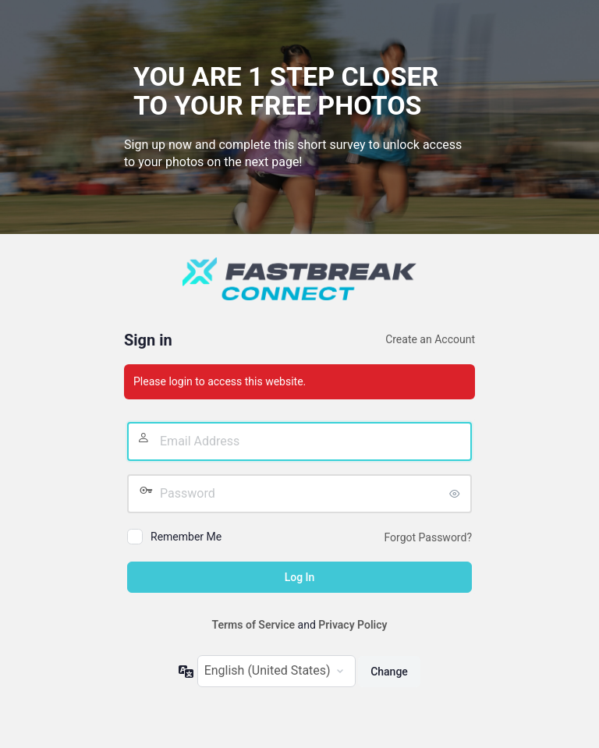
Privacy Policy (352, 625)
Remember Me (186, 536)
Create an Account (430, 339)
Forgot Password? (428, 537)
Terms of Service (253, 625)
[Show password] (456, 493)
